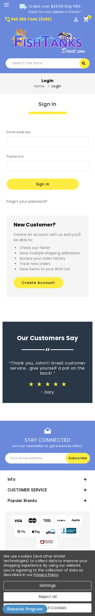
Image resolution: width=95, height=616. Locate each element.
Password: (15, 156)
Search (83, 63)
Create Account (38, 282)
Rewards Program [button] (25, 609)
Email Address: (19, 132)
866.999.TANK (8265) (28, 19)
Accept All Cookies (47, 608)
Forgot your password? (27, 201)
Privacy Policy (46, 574)
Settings (48, 585)
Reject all (48, 597)
